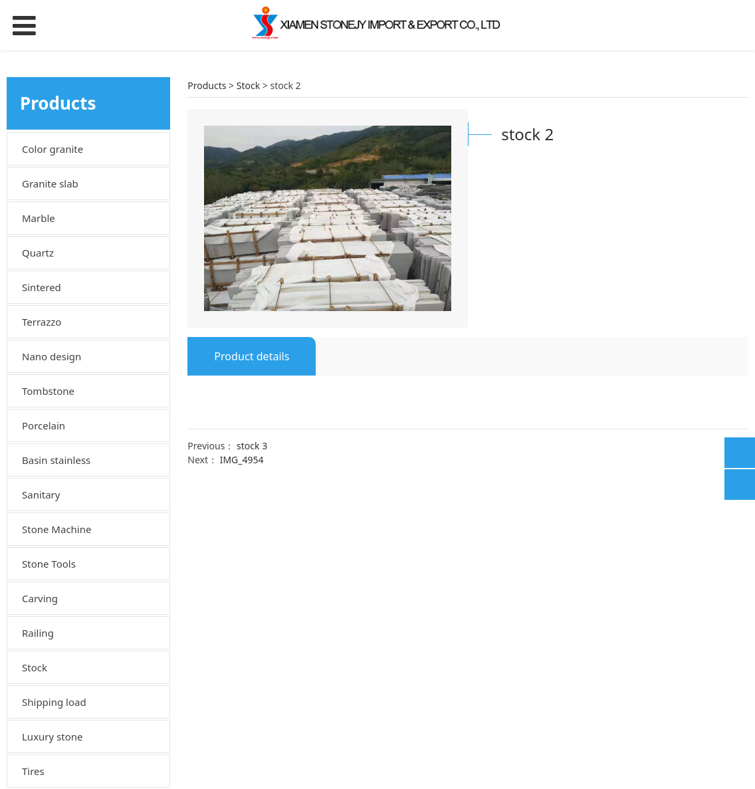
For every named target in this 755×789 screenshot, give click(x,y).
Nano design (51, 356)
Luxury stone (52, 736)
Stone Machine (56, 529)
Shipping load (54, 702)
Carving (40, 598)
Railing (38, 632)
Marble (38, 218)
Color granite (52, 149)
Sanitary (41, 494)
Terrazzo (41, 321)
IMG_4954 (242, 459)
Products (206, 85)
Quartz (38, 252)
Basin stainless (56, 460)
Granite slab (50, 183)
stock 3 (252, 445)
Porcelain (43, 425)
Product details (251, 356)
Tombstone (48, 390)
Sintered (41, 287)
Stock (34, 667)
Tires (33, 771)
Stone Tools (49, 563)
